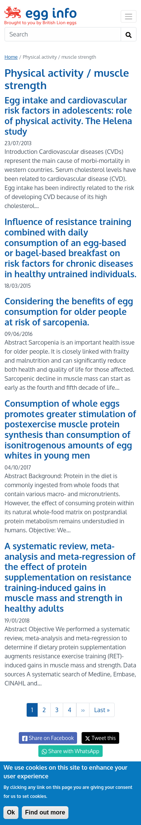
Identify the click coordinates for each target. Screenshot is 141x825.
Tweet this (100, 738)
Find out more (45, 812)
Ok (11, 812)
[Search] (63, 34)
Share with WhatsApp (70, 751)
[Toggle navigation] (128, 16)
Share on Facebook (48, 738)
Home (11, 57)
